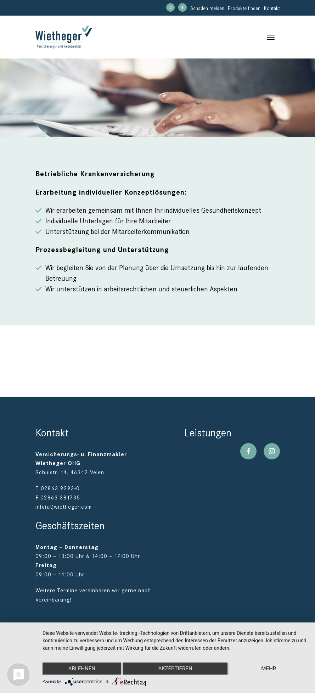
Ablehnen (81, 668)
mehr (268, 668)
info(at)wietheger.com (63, 507)
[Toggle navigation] (270, 37)
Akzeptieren (175, 668)
